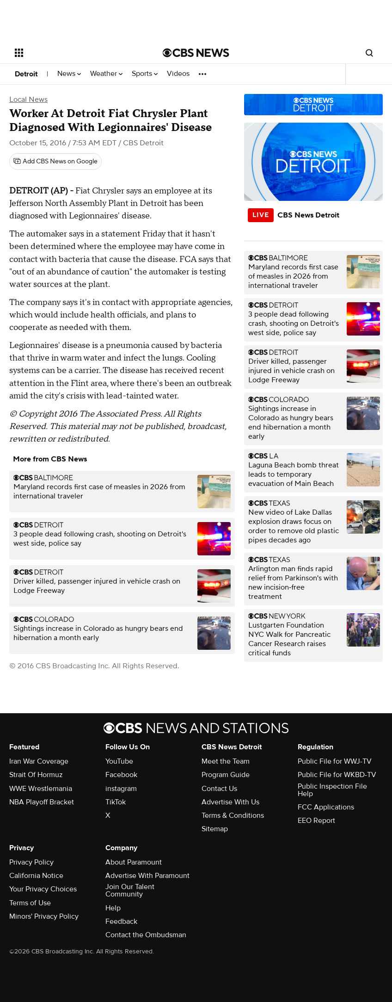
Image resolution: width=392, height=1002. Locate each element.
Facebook (121, 774)
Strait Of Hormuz (36, 774)
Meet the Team (226, 761)
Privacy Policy (31, 862)
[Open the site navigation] (75, 53)
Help (113, 908)
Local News (28, 99)
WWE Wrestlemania (40, 788)
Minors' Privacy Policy (44, 916)
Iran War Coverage (38, 761)
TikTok (115, 802)
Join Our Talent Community (129, 890)
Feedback (121, 921)
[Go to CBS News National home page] (196, 52)
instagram (121, 788)
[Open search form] (369, 53)
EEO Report (316, 820)
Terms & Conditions (233, 815)
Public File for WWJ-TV (335, 761)
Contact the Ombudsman (145, 935)
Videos (178, 73)
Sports (145, 73)
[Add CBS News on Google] (55, 161)
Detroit (26, 74)
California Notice (36, 875)
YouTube (119, 761)
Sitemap (215, 829)
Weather (106, 73)
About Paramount (133, 862)
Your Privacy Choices (43, 889)
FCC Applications (326, 807)
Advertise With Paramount (147, 875)
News (69, 73)
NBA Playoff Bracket (41, 802)
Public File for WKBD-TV (337, 774)
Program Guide (226, 774)
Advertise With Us (230, 802)
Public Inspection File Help (332, 790)
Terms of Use (30, 903)
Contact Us (219, 788)
